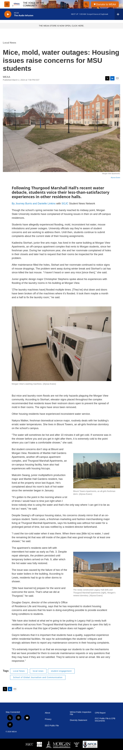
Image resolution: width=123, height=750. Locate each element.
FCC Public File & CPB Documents (105, 719)
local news (38, 671)
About (47, 713)
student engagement (61, 671)
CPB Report (100, 713)
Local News (9, 42)
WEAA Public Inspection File (80, 713)
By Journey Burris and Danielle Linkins (34, 203)
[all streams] (119, 14)
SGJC (65, 203)
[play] (8, 14)
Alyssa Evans (115, 177)
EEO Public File (52, 726)
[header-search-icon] (86, 4)
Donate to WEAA (106, 4)
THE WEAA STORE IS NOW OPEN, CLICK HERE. (61, 26)
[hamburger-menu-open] (7, 4)
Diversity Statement (78, 720)
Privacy (48, 719)
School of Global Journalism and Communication (38, 677)
